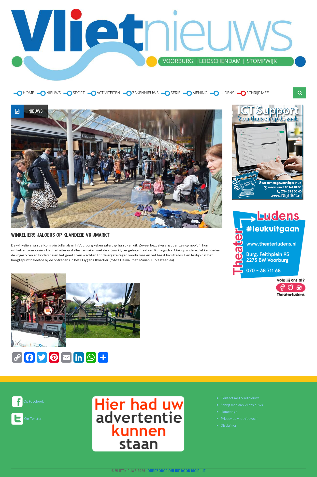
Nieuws (36, 111)
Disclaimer (228, 425)
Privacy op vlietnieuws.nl (239, 418)
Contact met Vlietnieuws (240, 398)
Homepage (229, 411)
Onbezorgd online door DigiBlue (176, 471)
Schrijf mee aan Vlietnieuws (242, 405)
